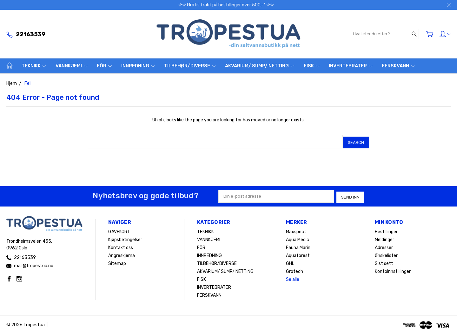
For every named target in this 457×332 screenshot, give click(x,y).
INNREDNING (138, 66)
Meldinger (384, 237)
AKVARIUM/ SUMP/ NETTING (259, 66)
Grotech (294, 269)
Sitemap (117, 261)
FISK (311, 66)
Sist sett (384, 261)
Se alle (292, 277)
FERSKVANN (398, 66)
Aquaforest (298, 253)
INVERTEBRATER (350, 66)
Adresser (384, 245)
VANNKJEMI (71, 66)
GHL (290, 261)
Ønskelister (386, 253)
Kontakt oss (120, 245)
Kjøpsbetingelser (125, 237)
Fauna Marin (298, 245)
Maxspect (296, 229)
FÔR (104, 66)
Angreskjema (121, 253)
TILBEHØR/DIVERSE (189, 66)
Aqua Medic (297, 237)
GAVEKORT (119, 229)
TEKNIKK (34, 66)
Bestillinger (386, 229)
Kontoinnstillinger (393, 269)
